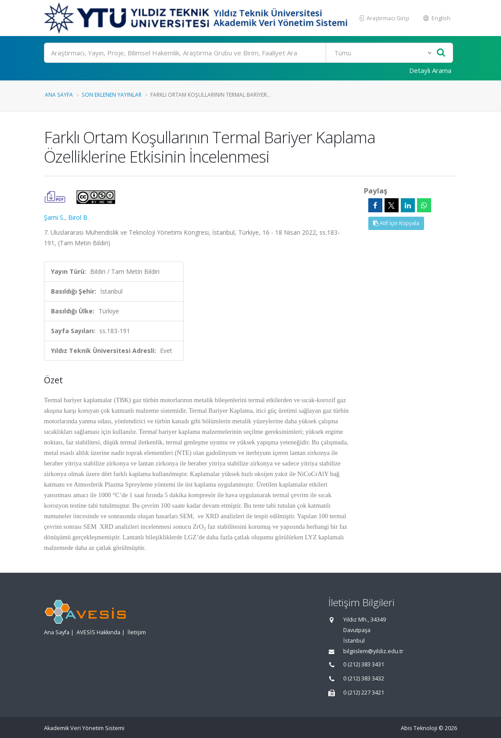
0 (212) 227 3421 (363, 692)
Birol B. (78, 217)
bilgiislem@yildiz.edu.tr (373, 651)
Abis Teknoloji (419, 728)
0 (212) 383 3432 (363, 678)
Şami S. (54, 217)
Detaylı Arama (430, 70)
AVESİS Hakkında (98, 632)
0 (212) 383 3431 (363, 664)
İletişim (136, 632)
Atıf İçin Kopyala (396, 223)
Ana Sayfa (59, 94)
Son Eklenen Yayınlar (112, 94)
